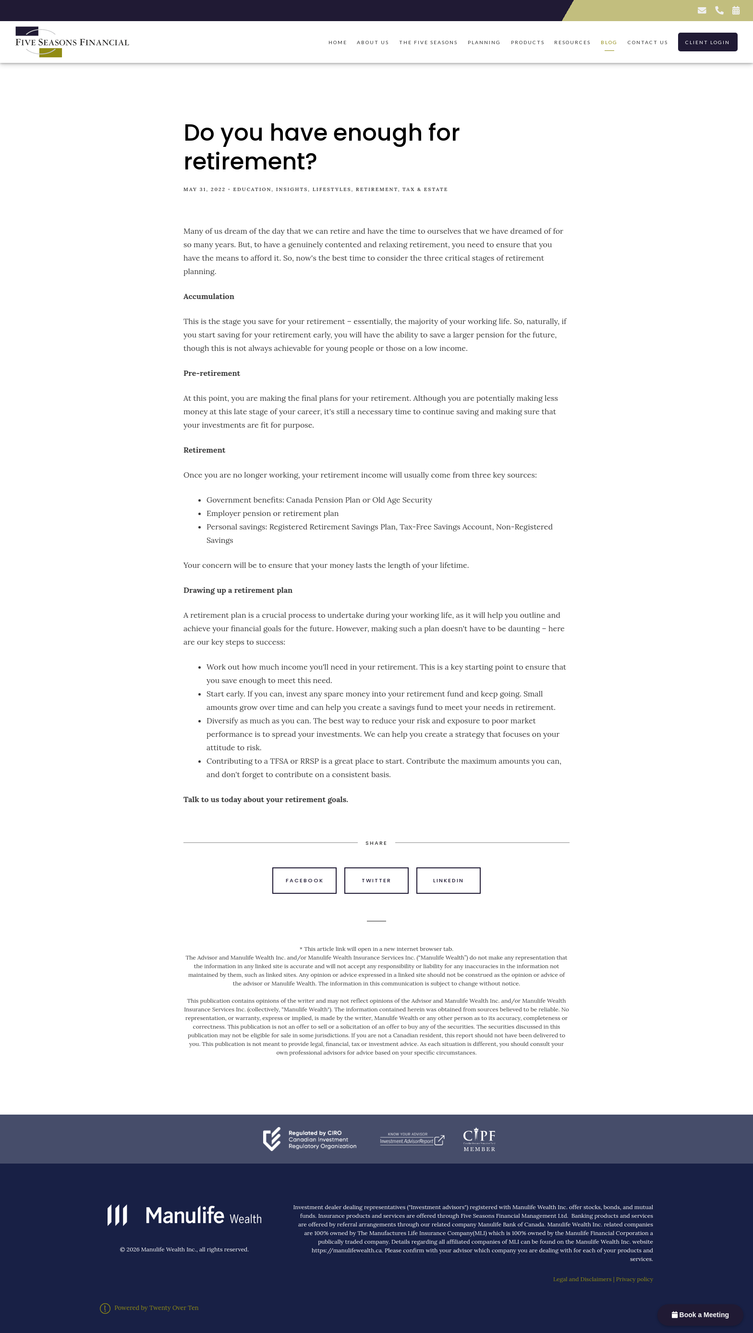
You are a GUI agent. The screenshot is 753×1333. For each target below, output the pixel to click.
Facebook (305, 880)
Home (337, 42)
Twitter (376, 880)
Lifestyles (332, 189)
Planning (484, 42)
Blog (609, 42)
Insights (292, 189)
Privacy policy (634, 1279)
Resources (572, 42)
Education (252, 189)
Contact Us (648, 42)
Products (528, 42)
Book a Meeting (700, 1315)
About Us (373, 42)
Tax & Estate (425, 189)
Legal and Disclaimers (582, 1279)
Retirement (377, 189)
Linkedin (448, 880)
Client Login (707, 42)
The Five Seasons (428, 42)
